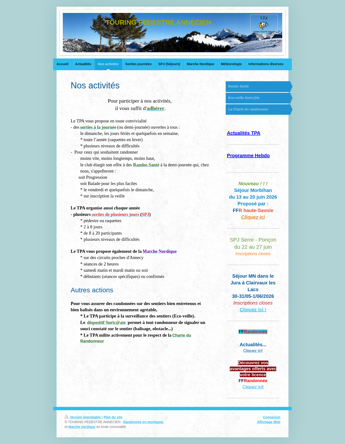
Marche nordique (82, 427)
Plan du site (113, 417)
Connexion (271, 417)
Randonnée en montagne (143, 422)
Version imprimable (83, 417)
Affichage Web (268, 422)
